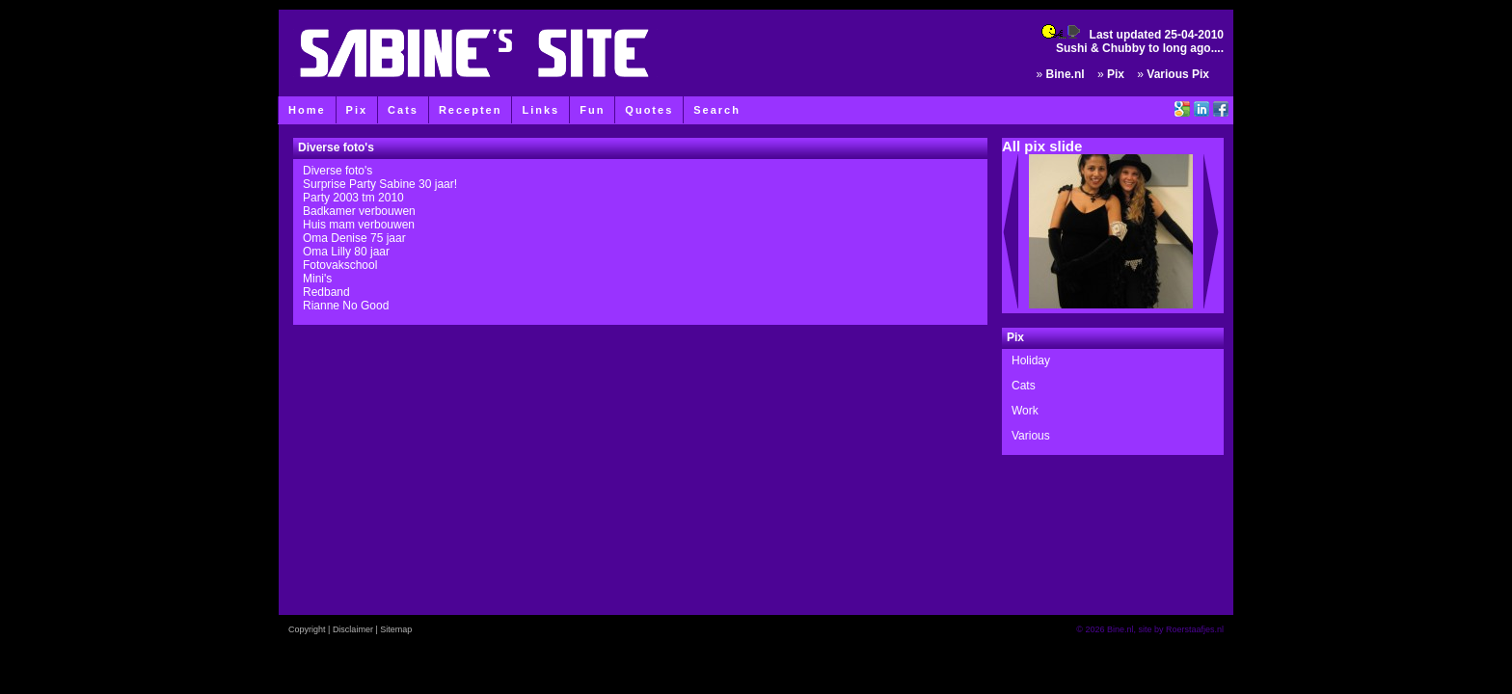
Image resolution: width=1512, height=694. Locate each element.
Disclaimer (353, 629)
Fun (592, 110)
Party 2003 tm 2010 (353, 197)
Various (1031, 435)
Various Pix (1178, 74)
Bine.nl (1065, 74)
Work (1025, 410)
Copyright (307, 629)
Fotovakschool (340, 265)
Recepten (470, 110)
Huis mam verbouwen (359, 224)
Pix (357, 110)
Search (717, 110)
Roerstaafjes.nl (1195, 629)
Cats (403, 110)
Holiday (1031, 360)
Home (307, 110)
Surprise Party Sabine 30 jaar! (380, 184)
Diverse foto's (337, 170)
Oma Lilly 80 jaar (346, 251)
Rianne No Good (346, 305)
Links (540, 110)
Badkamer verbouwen (359, 211)
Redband (326, 292)
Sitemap (396, 629)
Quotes (649, 110)
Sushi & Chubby (1101, 48)
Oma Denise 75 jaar (354, 238)
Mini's (317, 278)
